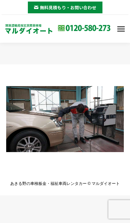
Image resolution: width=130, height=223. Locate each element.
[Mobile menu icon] (121, 29)
